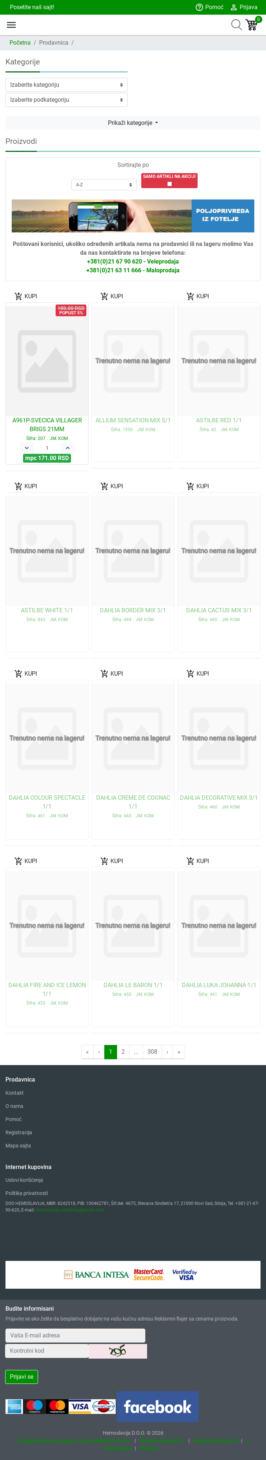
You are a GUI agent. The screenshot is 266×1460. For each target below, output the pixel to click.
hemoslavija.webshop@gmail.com (70, 1210)
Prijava (243, 7)
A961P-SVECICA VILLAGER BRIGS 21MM (47, 429)
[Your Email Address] (75, 1336)
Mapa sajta (18, 1146)
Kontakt (14, 1093)
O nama (14, 1106)
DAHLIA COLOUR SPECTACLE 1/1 (47, 806)
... (136, 1051)
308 (152, 1051)
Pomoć (209, 7)
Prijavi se (21, 1376)
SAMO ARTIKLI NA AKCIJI (169, 176)
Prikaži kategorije (131, 122)
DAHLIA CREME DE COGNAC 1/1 (133, 806)
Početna (20, 42)
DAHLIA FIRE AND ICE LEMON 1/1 (47, 994)
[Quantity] (47, 448)
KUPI (25, 296)
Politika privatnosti (26, 1193)
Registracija (18, 1132)
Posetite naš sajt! (31, 7)
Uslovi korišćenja (24, 1180)
